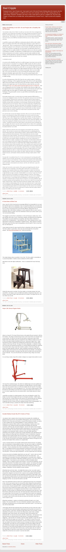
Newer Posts (6, 544)
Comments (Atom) (12, 546)
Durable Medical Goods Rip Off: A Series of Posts (16, 414)
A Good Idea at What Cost (9, 201)
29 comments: (21, 298)
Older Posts (38, 544)
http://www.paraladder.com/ (15, 230)
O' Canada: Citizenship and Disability (53, 59)
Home (22, 544)
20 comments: (22, 404)
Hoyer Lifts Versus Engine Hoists (11, 308)
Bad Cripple (9, 8)
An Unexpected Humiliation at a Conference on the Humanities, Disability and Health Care (54, 35)
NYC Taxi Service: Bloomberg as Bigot (53, 43)
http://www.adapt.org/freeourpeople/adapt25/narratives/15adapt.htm (24, 85)
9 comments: (21, 535)
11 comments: (21, 191)
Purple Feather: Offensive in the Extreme (53, 26)
